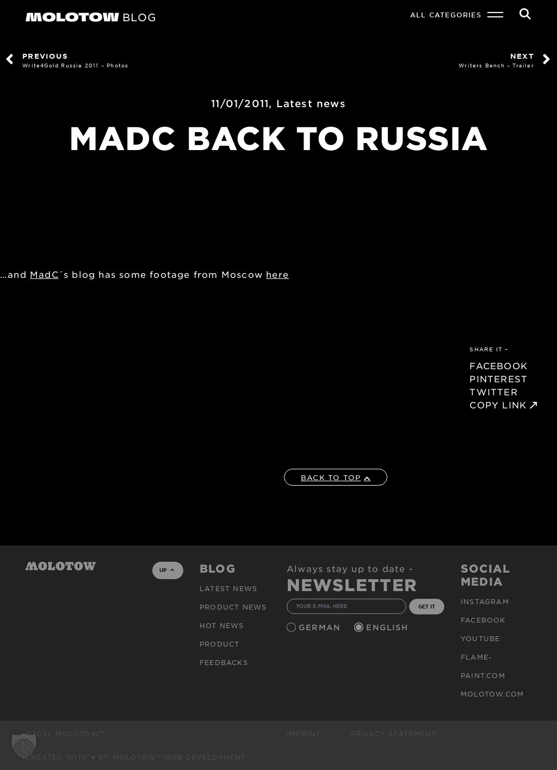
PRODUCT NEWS (233, 607)
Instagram (485, 601)
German (321, 627)
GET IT (426, 606)
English (388, 627)
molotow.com (492, 694)
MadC (44, 274)
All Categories (445, 14)
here (277, 274)
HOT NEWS (222, 625)
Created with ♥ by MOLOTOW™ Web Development (136, 757)
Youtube (480, 638)
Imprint (303, 733)
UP (166, 570)
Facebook (483, 620)
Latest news (311, 103)
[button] (24, 746)
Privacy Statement (393, 733)
